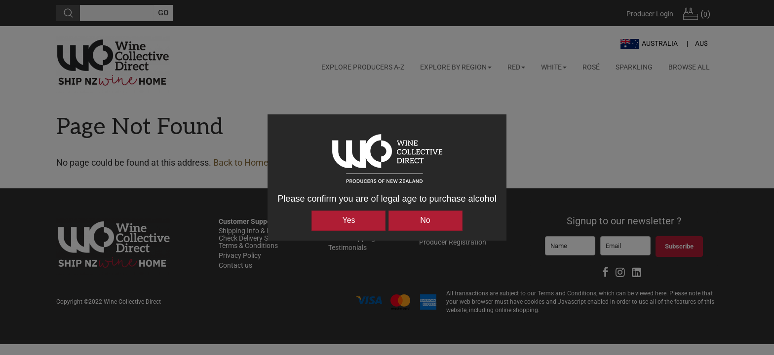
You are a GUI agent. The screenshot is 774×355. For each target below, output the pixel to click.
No (425, 220)
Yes (348, 220)
